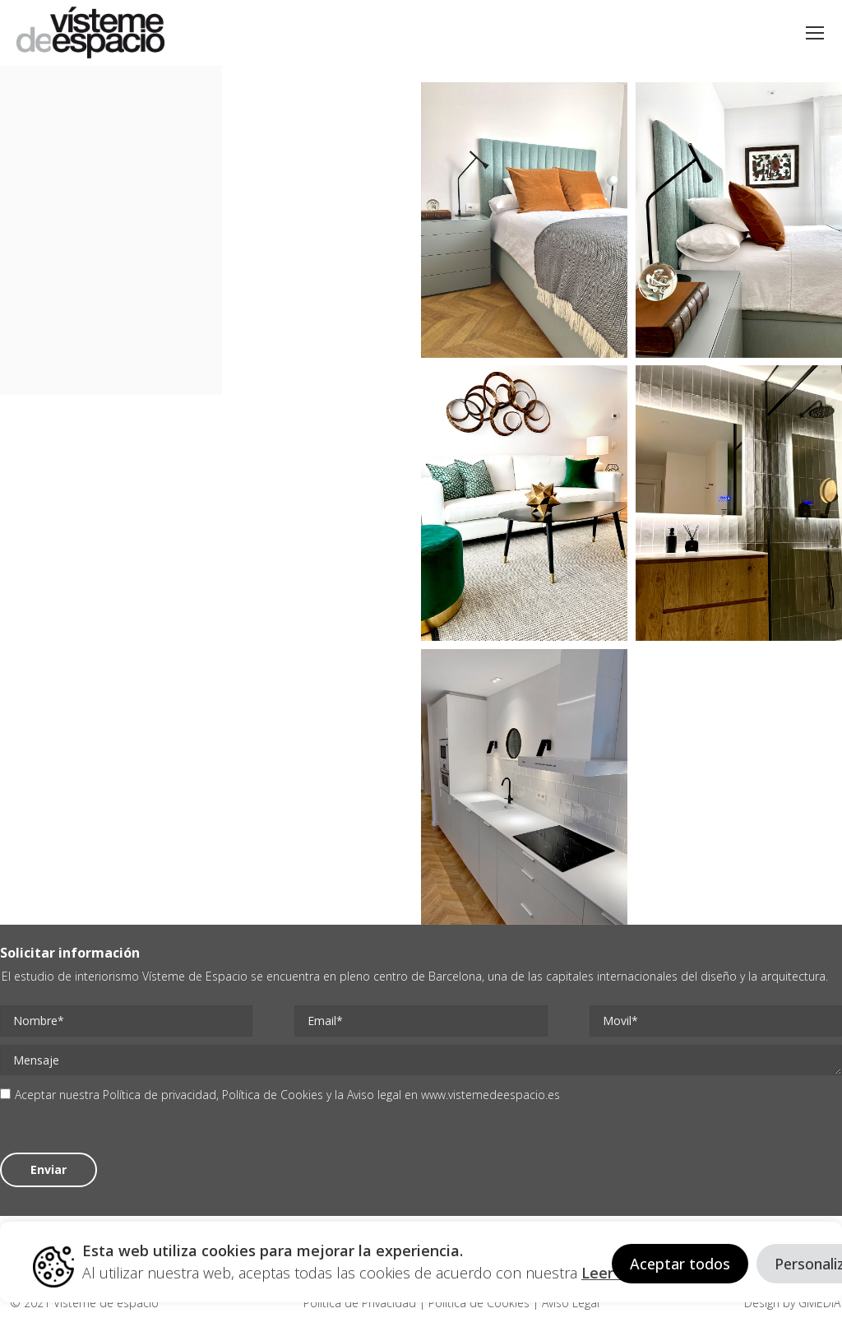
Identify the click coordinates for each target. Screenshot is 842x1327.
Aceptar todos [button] (680, 1264)
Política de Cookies (272, 1094)
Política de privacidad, (162, 1094)
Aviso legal (374, 1094)
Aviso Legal (569, 1303)
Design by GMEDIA (792, 1303)
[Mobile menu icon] (815, 33)
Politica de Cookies (479, 1303)
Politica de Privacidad (361, 1303)
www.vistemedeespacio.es (490, 1094)
